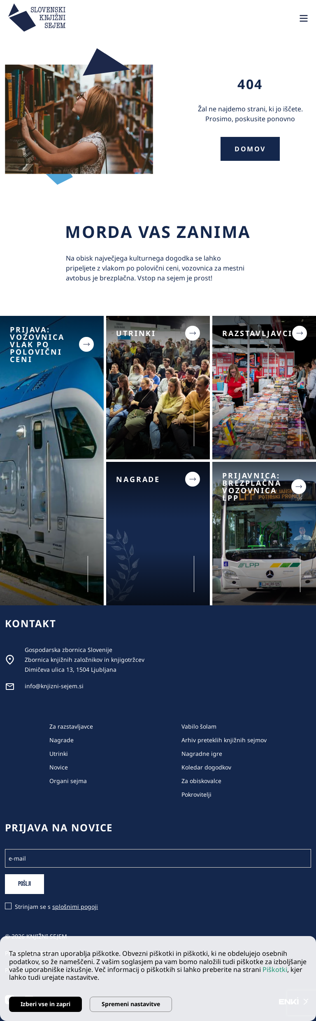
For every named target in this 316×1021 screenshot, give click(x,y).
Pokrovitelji (196, 794)
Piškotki (275, 969)
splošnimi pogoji (75, 906)
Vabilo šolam (198, 726)
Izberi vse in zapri (45, 1004)
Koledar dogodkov (206, 767)
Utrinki (58, 754)
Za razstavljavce (71, 726)
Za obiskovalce (201, 781)
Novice (58, 767)
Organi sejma (68, 781)
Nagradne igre (201, 754)
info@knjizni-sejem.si (54, 686)
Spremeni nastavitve (131, 1004)
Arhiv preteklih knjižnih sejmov (224, 740)
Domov (250, 148)
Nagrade (61, 740)
